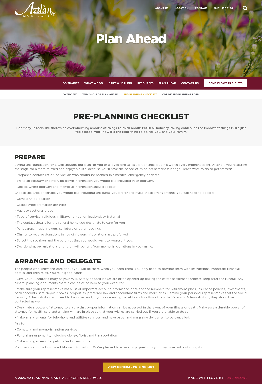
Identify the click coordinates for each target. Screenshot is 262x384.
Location (181, 8)
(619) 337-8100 (223, 8)
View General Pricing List (131, 367)
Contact (201, 8)
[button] (245, 8)
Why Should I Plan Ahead (100, 94)
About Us (161, 8)
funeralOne (235, 377)
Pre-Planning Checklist (140, 94)
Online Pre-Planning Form (180, 94)
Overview (70, 94)
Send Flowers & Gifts (226, 83)
